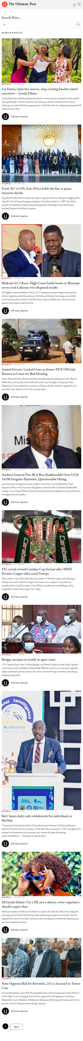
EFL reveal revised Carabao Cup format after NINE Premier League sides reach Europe (37, 570)
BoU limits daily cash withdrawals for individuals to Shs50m (37, 816)
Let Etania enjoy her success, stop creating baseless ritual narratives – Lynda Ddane (40, 91)
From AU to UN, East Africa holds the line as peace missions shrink (37, 190)
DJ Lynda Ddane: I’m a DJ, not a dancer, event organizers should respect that (41, 902)
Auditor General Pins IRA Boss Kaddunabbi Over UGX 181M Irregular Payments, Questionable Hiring (40, 475)
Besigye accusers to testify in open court (29, 658)
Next (16, 1024)
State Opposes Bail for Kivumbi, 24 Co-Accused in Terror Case (41, 983)
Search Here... (11, 17)
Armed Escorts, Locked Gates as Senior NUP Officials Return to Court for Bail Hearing (39, 370)
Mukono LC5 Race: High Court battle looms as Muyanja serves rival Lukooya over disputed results (41, 284)
